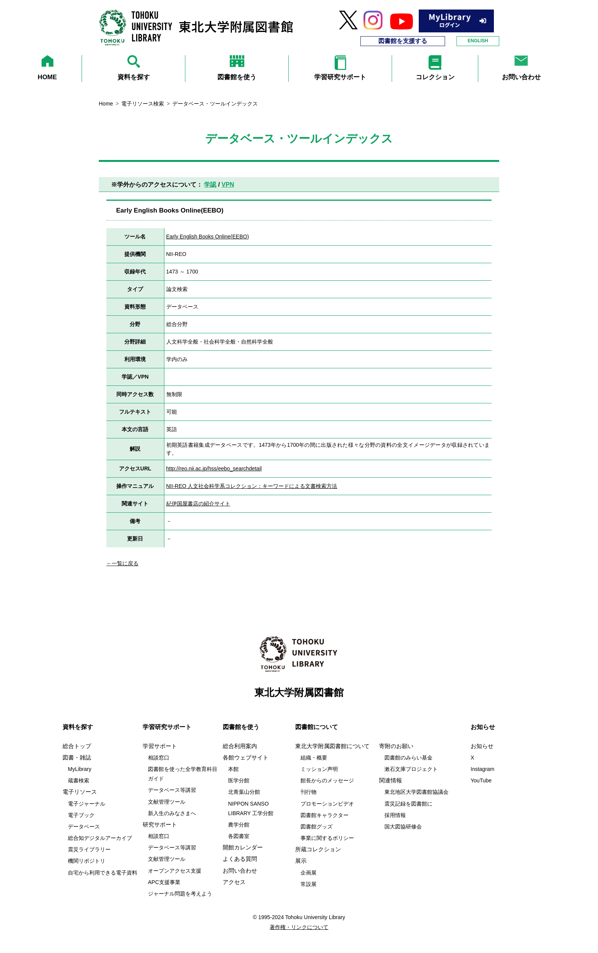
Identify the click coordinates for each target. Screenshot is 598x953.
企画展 (309, 873)
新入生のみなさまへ (172, 813)
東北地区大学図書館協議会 (416, 792)
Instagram (482, 769)
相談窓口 (158, 758)
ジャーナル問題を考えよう (180, 894)
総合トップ (77, 746)
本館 (233, 769)
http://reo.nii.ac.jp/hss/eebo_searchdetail (214, 468)
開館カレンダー (243, 847)
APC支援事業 (164, 882)
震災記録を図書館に (408, 804)
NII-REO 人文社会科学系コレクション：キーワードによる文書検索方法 (252, 486)
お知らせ (482, 746)
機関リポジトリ (86, 861)
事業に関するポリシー (327, 838)
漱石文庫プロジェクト (411, 769)
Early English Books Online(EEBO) (207, 236)
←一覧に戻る (122, 563)
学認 (210, 184)
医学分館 (238, 780)
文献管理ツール (166, 802)
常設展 (309, 884)
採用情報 (395, 815)
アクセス (234, 882)
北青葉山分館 (244, 792)
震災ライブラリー (89, 849)
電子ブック (81, 815)
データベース (84, 826)
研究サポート (160, 825)
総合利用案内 (240, 746)
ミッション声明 (319, 769)
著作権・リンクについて (299, 927)
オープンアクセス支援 (174, 871)
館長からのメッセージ (327, 780)
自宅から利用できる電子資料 (102, 873)
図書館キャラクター (325, 815)
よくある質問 (240, 859)
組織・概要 (314, 758)
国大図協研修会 (403, 826)
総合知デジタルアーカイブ (100, 838)
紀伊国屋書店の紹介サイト (198, 503)
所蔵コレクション (318, 849)
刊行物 (309, 792)
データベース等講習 (172, 790)
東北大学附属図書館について (332, 746)
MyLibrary (79, 769)
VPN (228, 184)
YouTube (481, 780)
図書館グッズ (317, 826)
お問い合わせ (240, 871)
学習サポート (160, 746)
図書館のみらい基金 (408, 758)
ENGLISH (478, 40)
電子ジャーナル (86, 804)
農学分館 (238, 825)
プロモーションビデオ (327, 804)
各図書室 (238, 836)
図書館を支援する (402, 41)
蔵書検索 (78, 780)
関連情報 (390, 780)
